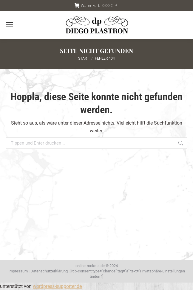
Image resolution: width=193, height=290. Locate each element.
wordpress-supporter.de (57, 286)
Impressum (18, 271)
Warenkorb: (97, 5)
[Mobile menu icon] (9, 24)
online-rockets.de (90, 265)
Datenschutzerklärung (49, 271)
